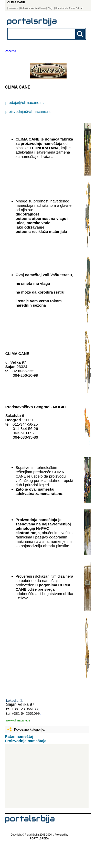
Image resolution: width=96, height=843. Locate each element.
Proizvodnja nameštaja (26, 741)
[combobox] (39, 33)
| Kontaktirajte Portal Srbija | (68, 8)
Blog (50, 8)
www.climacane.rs (18, 720)
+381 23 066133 (25, 709)
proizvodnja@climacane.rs (27, 111)
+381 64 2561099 (26, 713)
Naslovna (13, 8)
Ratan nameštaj (19, 736)
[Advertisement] (47, 776)
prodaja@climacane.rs (24, 102)
